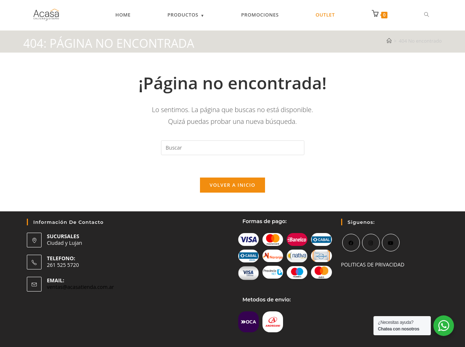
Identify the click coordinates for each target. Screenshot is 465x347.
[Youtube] (391, 242)
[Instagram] (371, 242)
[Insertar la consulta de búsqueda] (232, 147)
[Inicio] (389, 40)
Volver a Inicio (232, 185)
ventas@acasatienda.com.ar (80, 286)
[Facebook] (351, 242)
